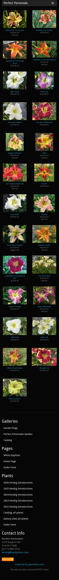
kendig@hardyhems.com (15, 552)
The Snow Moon (44, 276)
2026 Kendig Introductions (18, 482)
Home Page (10, 461)
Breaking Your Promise (44, 30)
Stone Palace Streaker (15, 245)
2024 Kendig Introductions (18, 494)
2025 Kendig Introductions (18, 488)
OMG (44, 153)
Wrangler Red (44, 368)
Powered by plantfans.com (29, 564)
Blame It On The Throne (15, 30)
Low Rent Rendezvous (44, 122)
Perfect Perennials (16, 3)
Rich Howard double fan (15, 184)
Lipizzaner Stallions (15, 122)
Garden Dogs (10, 428)
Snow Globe (14, 214)
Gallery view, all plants (16, 518)
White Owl (14, 337)
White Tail (44, 337)
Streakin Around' (44, 245)
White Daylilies (12, 455)
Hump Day (44, 92)
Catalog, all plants (13, 512)
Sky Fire (44, 184)
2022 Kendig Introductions (18, 506)
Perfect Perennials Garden (18, 434)
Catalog (8, 440)
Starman (44, 214)
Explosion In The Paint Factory (44, 60)
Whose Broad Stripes (14, 368)
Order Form (10, 467)
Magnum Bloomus (14, 153)
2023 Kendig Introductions (18, 500)
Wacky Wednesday (44, 307)
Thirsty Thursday (15, 307)
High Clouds (14, 92)
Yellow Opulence (15, 399)
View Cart (7, 559)
